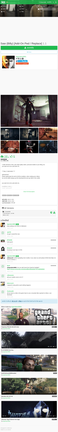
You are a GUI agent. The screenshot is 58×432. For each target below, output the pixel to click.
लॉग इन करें (14, 301)
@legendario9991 (12, 267)
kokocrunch (10, 283)
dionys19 (9, 248)
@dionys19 (10, 258)
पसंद (14, 157)
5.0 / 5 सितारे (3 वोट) (4, 160)
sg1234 (9, 232)
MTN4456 (9, 240)
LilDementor (10, 275)
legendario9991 (21, 56)
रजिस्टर (20, 301)
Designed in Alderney (6, 428)
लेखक (17, 224)
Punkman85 (10, 291)
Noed (8, 265)
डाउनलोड (29, 48)
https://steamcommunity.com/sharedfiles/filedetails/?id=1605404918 (26, 269)
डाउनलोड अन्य (6, 157)
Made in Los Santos (6, 429)
